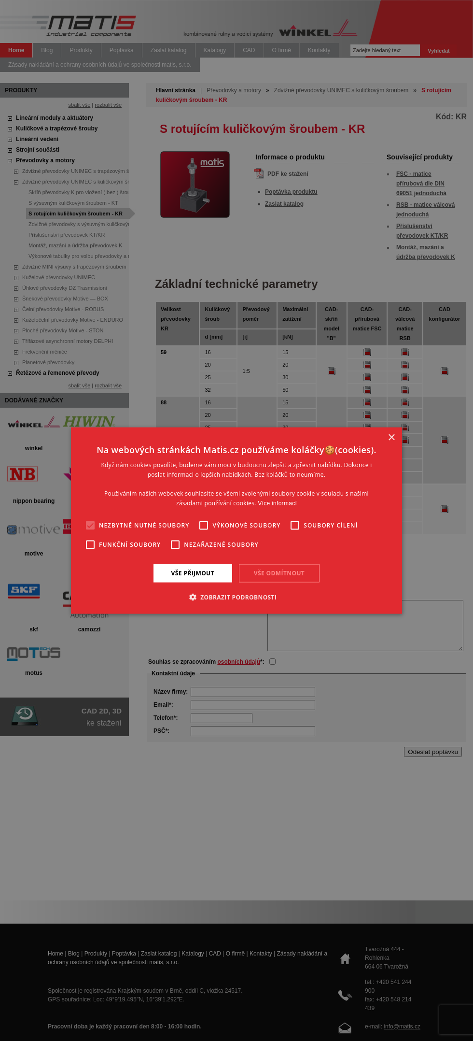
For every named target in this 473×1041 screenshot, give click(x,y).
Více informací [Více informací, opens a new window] (277, 503)
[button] (236, 597)
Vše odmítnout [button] (279, 573)
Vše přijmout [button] (192, 573)
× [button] (391, 437)
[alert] (236, 520)
